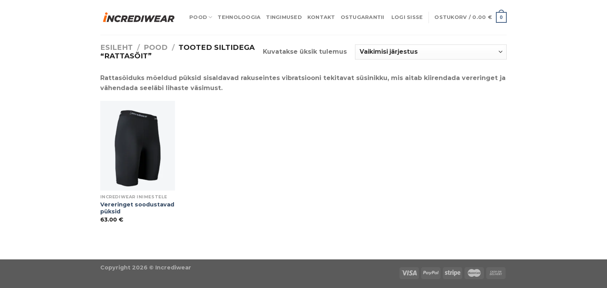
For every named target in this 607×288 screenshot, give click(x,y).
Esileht (116, 47)
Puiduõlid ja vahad (31, 254)
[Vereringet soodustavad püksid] (137, 146)
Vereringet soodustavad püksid (137, 208)
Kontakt (321, 17)
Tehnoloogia (239, 17)
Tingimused (284, 17)
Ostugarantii (362, 17)
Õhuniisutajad (86, 254)
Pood (200, 17)
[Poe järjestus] (431, 52)
